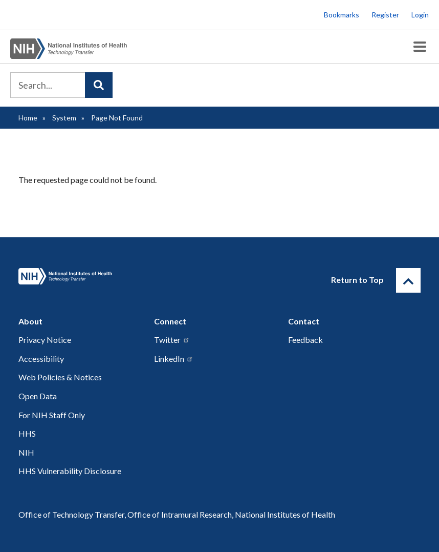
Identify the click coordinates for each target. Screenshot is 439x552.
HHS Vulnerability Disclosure (69, 471)
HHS (27, 433)
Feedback (305, 339)
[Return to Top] (408, 280)
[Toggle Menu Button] (420, 47)
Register (385, 14)
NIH (26, 452)
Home (27, 117)
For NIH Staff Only (51, 415)
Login (420, 14)
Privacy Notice (44, 339)
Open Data (37, 396)
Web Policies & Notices (60, 377)
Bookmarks (341, 14)
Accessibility (41, 358)
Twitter (172, 339)
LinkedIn (173, 358)
